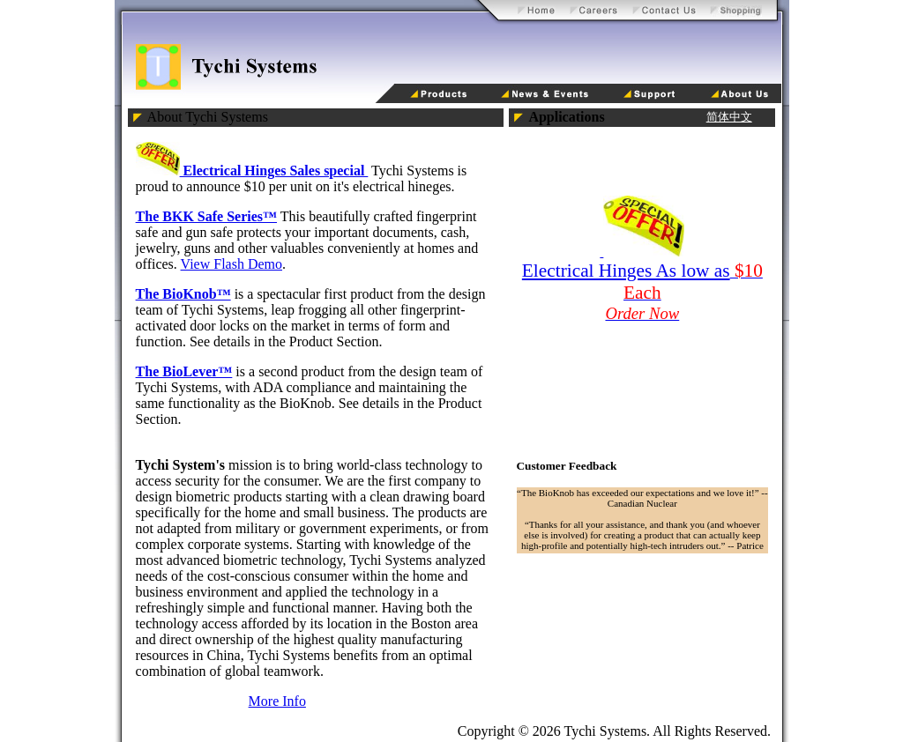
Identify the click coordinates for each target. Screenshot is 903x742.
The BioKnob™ (183, 293)
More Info (277, 701)
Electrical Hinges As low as (626, 270)
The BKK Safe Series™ (206, 216)
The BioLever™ (184, 371)
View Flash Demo (231, 263)
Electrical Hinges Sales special (252, 170)
